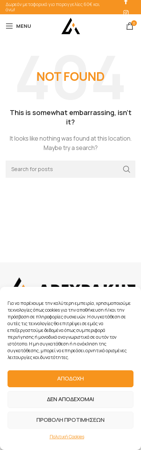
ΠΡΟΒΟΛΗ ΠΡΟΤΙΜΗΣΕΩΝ (70, 420)
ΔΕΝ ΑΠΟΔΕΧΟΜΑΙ (70, 399)
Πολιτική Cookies (67, 436)
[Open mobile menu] (18, 25)
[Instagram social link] (126, 12)
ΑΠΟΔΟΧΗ (70, 378)
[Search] (70, 169)
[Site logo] (70, 25)
